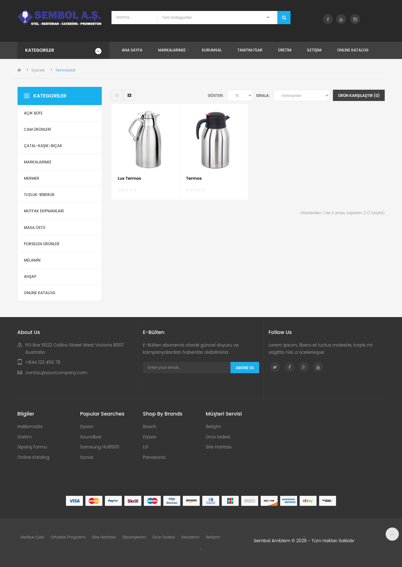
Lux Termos (129, 178)
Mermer (31, 178)
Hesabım (190, 537)
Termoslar (65, 70)
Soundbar (91, 437)
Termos (194, 178)
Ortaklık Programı (68, 537)
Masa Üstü (34, 227)
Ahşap (30, 276)
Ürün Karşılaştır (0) (359, 95)
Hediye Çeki (32, 537)
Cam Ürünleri (37, 129)
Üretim (24, 437)
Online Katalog (33, 457)
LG (145, 447)
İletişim (213, 426)
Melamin (32, 260)
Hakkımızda (29, 426)
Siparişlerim (134, 537)
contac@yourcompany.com (56, 372)
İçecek (38, 70)
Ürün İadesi (218, 437)
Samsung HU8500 (99, 447)
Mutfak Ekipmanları (44, 211)
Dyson (87, 426)
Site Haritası (218, 447)
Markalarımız (37, 162)
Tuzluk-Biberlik (39, 194)
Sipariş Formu (32, 447)
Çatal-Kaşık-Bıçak (43, 145)
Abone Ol (245, 367)
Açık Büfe (33, 113)
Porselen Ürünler (41, 243)
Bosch (149, 426)
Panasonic (154, 457)
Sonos (86, 457)
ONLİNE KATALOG (39, 292)
